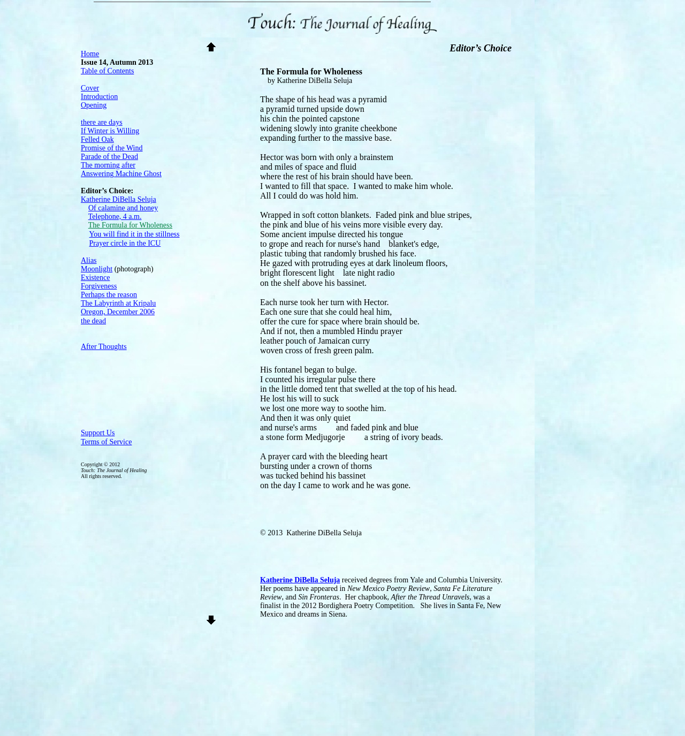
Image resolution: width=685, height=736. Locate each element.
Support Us (98, 433)
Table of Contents (107, 71)
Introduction (99, 97)
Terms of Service (106, 442)
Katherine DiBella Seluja (300, 580)
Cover (90, 88)
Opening (93, 105)
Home (90, 54)
